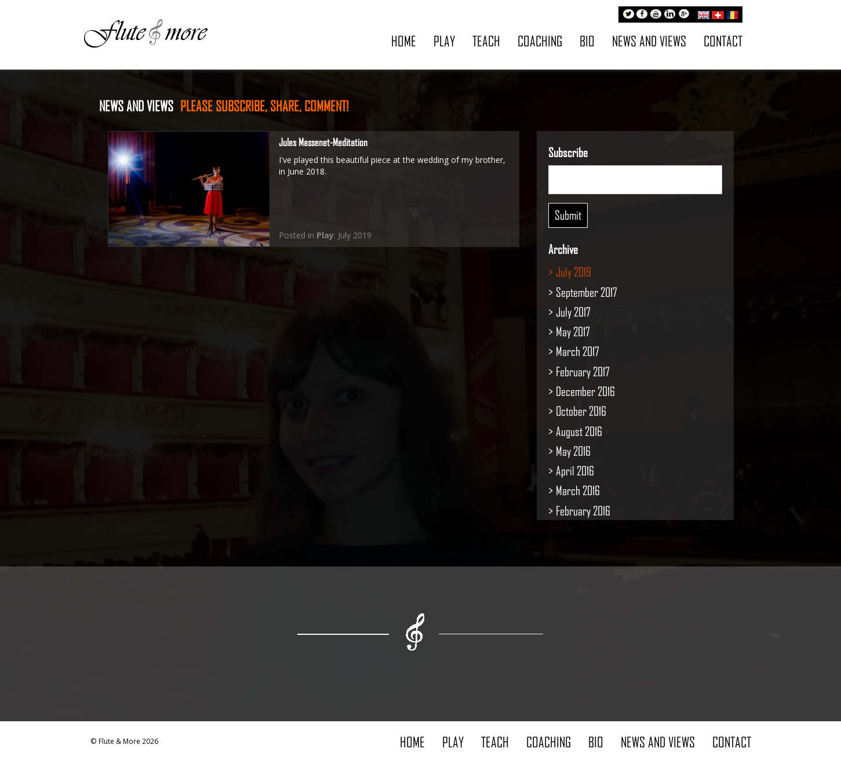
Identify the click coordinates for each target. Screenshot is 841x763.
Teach (486, 40)
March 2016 (578, 490)
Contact (723, 40)
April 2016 (575, 470)
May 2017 (573, 331)
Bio (587, 40)
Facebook (642, 15)
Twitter (628, 15)
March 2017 (577, 351)
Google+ (684, 15)
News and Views (649, 40)
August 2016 (579, 431)
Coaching (540, 40)
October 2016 (581, 411)
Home (403, 40)
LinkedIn (670, 15)
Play (444, 40)
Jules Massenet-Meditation (323, 142)
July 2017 (573, 311)
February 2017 (583, 371)
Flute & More (145, 32)
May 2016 (573, 451)
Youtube (656, 15)
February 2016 (583, 510)
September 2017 (586, 292)
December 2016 (585, 391)
